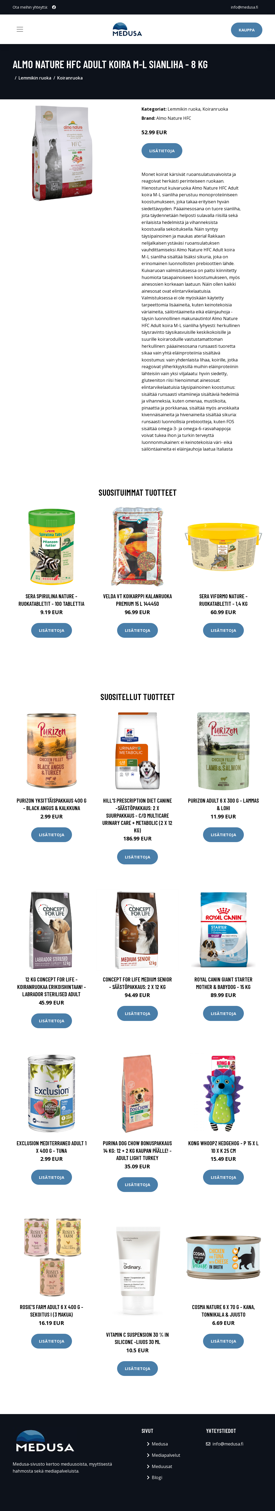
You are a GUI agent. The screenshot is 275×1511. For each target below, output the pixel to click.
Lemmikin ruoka (35, 78)
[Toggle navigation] (20, 29)
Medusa (160, 1444)
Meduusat (162, 1466)
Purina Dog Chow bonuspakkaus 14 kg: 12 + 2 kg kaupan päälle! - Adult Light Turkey (137, 1150)
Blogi (157, 1477)
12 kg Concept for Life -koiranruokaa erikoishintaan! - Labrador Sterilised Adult (51, 986)
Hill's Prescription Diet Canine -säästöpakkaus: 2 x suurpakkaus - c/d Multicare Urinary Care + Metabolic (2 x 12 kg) (137, 815)
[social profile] (54, 7)
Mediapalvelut (166, 1455)
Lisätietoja (162, 150)
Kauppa (247, 29)
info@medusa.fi (244, 7)
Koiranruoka (70, 78)
